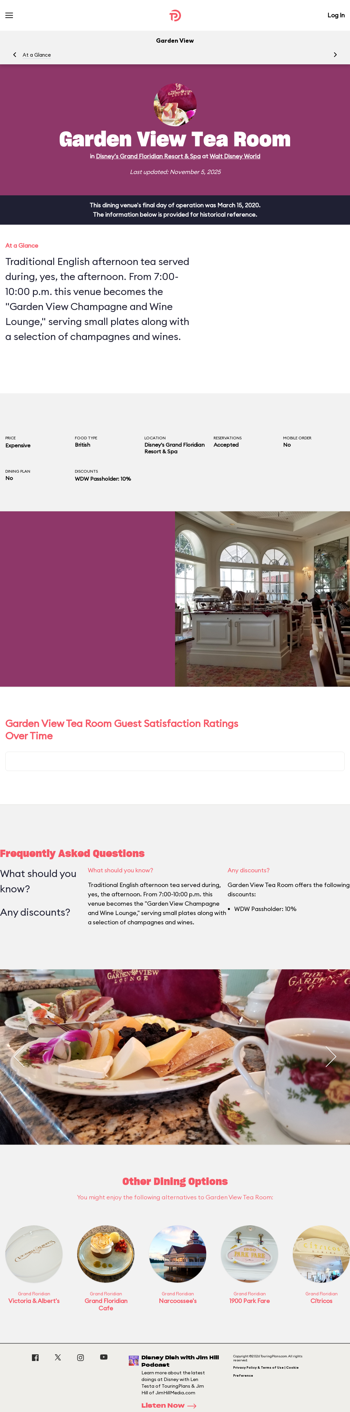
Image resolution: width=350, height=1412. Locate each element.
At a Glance (37, 55)
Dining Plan (17, 471)
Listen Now (171, 1406)
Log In (336, 15)
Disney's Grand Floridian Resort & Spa (148, 156)
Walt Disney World (235, 156)
